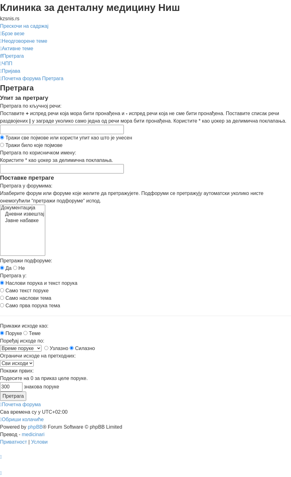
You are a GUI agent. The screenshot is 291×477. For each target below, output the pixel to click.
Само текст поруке (24, 290)
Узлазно (56, 348)
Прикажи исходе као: (24, 326)
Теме (32, 333)
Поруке (11, 333)
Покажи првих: (17, 370)
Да (6, 268)
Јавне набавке (22, 221)
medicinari (33, 434)
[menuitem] (23, 41)
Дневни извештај (22, 214)
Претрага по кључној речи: (30, 106)
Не (19, 268)
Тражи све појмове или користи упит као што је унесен (66, 137)
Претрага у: (13, 275)
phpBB (35, 427)
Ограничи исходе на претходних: (38, 355)
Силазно (82, 348)
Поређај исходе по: (22, 340)
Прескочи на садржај (24, 26)
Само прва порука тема (30, 305)
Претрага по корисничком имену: (38, 152)
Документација (22, 208)
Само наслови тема (25, 298)
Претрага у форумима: (26, 185)
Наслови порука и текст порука (38, 283)
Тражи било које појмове (31, 145)
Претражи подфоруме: (26, 260)
